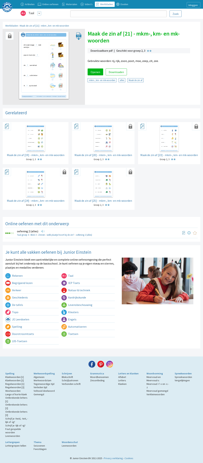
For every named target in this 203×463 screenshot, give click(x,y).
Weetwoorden (13, 390)
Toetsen (69, 334)
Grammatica (97, 373)
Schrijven (67, 373)
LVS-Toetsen (16, 341)
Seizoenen (39, 445)
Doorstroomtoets (19, 334)
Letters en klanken (128, 373)
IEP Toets (70, 283)
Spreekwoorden (183, 373)
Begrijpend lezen (19, 283)
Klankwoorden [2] (14, 380)
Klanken (122, 384)
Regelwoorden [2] (14, 387)
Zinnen (41, 234)
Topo (11, 312)
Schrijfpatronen (70, 380)
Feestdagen (40, 449)
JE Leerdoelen (17, 319)
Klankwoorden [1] (14, 377)
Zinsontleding (97, 380)
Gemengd (39, 394)
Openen (95, 72)
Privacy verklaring (113, 458)
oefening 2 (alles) (27, 231)
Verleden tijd (40, 387)
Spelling (13, 326)
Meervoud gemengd (157, 390)
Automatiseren (74, 326)
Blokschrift (67, 377)
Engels (68, 319)
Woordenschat (70, 442)
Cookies (129, 458)
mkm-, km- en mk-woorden (102, 80)
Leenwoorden (12, 436)
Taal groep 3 (23, 234)
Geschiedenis (16, 297)
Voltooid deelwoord (44, 390)
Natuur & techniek (75, 290)
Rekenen (14, 275)
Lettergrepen (12, 442)
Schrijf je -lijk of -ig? (15, 425)
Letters (122, 380)
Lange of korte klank (16, 394)
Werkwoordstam (42, 380)
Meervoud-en (154, 377)
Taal (31, 13)
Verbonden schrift (71, 384)
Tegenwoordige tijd (44, 384)
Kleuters (70, 312)
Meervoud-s (153, 380)
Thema (37, 442)
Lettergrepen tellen (15, 445)
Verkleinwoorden (156, 394)
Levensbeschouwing (76, 305)
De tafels (14, 305)
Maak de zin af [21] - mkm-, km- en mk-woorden (44, 25)
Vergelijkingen (182, 380)
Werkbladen (11, 25)
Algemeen (39, 377)
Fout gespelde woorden (13, 430)
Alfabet (122, 377)
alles (122, 80)
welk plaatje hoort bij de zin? (60, 234)
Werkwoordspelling (44, 373)
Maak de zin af (135, 80)
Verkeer (13, 290)
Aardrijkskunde (73, 297)
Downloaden (116, 72)
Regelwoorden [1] (14, 384)
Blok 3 (33, 234)
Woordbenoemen (99, 377)
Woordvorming (155, 373)
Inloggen (193, 5)
